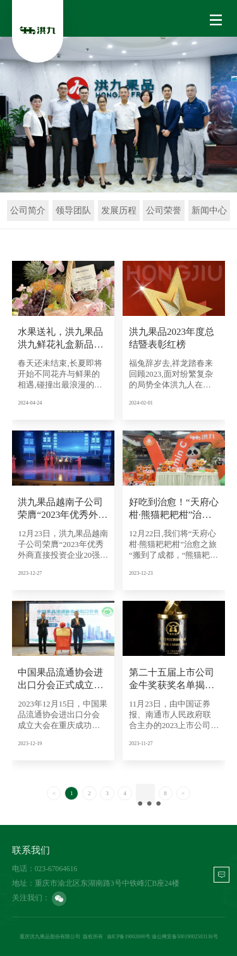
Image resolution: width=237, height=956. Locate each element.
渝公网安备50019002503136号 (185, 937)
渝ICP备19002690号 (128, 937)
